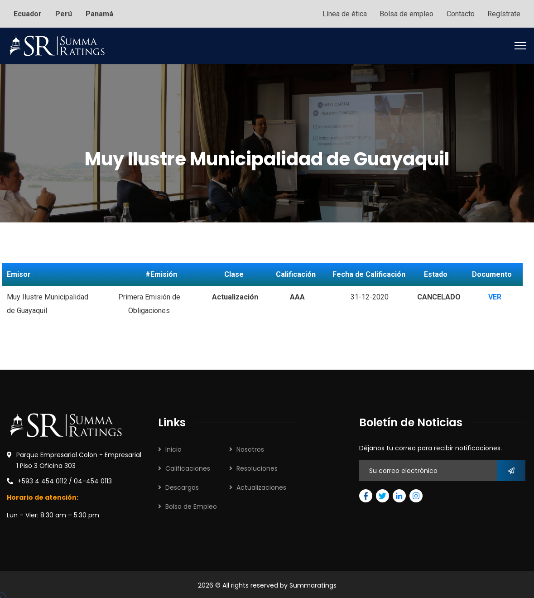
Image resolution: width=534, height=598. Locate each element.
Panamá (99, 13)
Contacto (460, 13)
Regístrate (503, 13)
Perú (63, 13)
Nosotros (250, 448)
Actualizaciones (261, 486)
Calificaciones (187, 467)
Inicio (173, 448)
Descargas (182, 486)
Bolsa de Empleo (191, 505)
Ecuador (28, 13)
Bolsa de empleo (405, 13)
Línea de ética (342, 13)
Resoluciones (257, 467)
